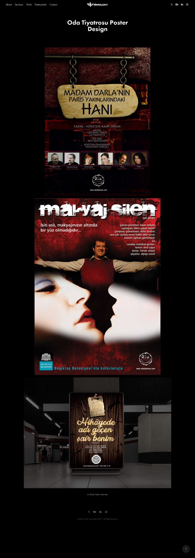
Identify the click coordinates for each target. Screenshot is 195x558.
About (9, 4)
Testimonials (40, 4)
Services (19, 4)
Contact (53, 4)
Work (29, 4)
